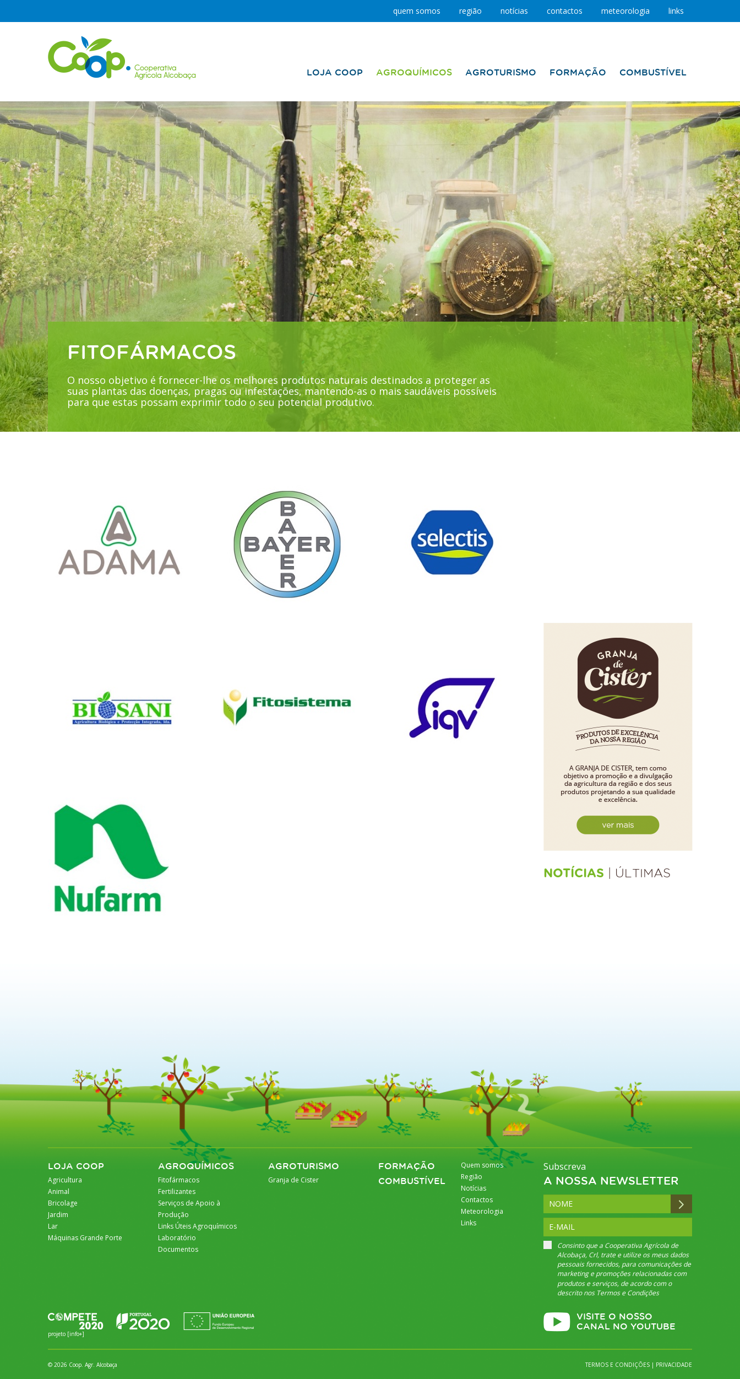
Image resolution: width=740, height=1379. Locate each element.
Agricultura (65, 1180)
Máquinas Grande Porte (85, 1237)
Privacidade (674, 1365)
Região (470, 11)
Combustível (411, 1181)
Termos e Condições (627, 1292)
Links (676, 11)
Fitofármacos (178, 1180)
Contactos (565, 11)
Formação (406, 1166)
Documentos (178, 1249)
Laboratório (177, 1237)
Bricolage (63, 1203)
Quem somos (416, 11)
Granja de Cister (293, 1180)
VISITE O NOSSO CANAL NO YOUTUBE (626, 1322)
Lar (53, 1226)
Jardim (58, 1214)
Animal (58, 1191)
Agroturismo (303, 1166)
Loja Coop (76, 1166)
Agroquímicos (196, 1166)
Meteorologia (625, 11)
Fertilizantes (176, 1191)
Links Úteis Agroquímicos (197, 1226)
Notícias (514, 11)
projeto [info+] (66, 1334)
